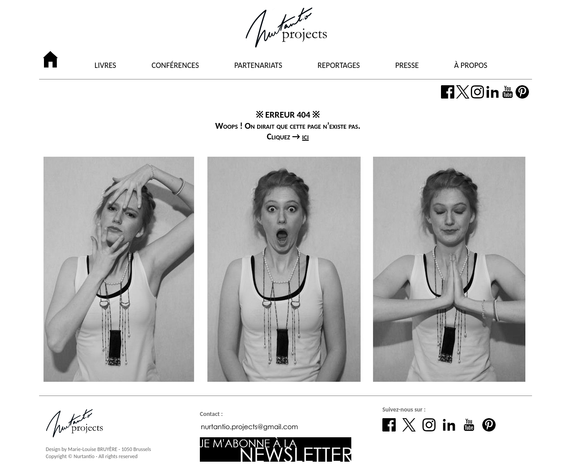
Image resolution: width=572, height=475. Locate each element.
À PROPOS (471, 65)
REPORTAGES (339, 65)
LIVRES (105, 65)
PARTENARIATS (258, 65)
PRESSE (407, 65)
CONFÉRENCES (175, 65)
